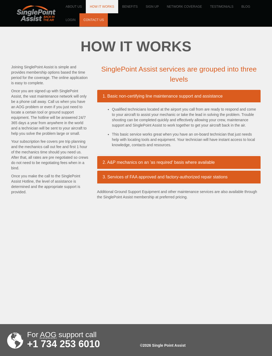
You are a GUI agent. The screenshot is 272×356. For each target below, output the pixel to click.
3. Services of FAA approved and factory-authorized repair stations (165, 177)
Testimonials (221, 7)
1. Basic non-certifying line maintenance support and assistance (163, 96)
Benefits (130, 7)
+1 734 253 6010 (63, 344)
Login (70, 20)
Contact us (93, 20)
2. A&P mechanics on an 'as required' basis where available (159, 162)
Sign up (152, 7)
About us (74, 7)
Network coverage (184, 7)
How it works (102, 7)
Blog (245, 7)
